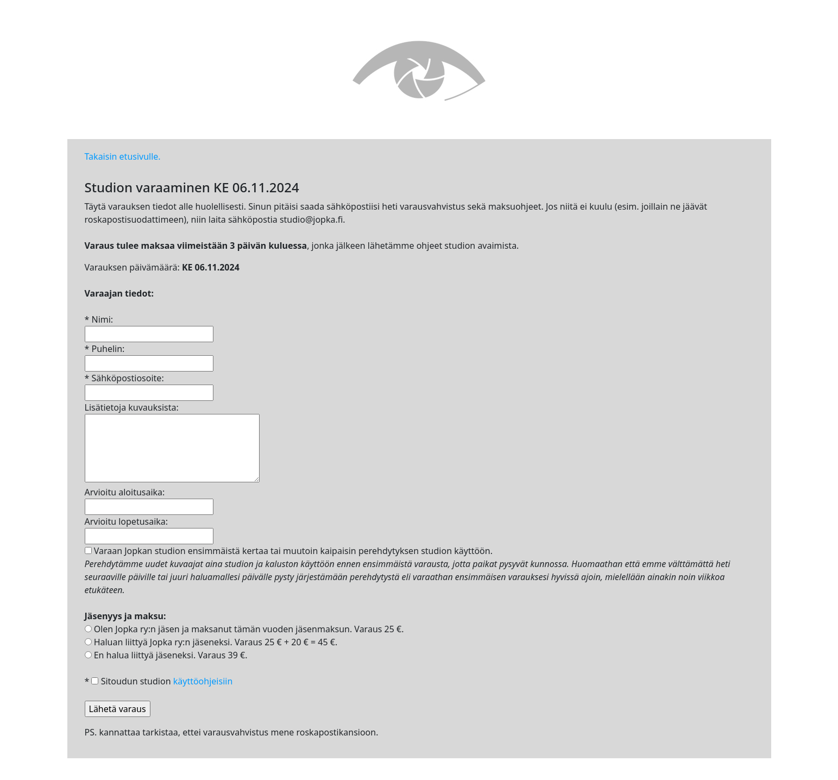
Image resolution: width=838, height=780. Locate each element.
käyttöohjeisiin (203, 681)
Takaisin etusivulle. (123, 156)
